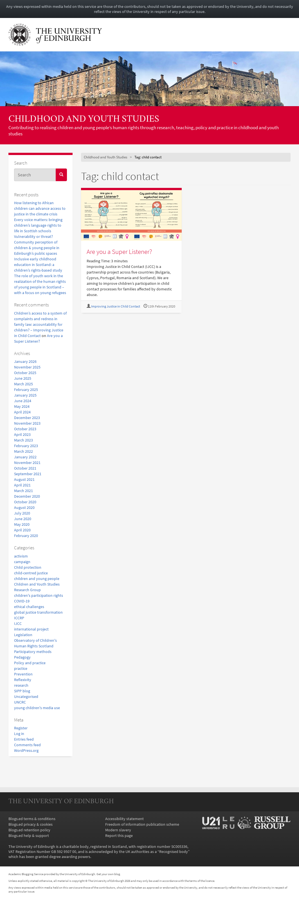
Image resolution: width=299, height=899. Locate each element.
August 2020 (24, 507)
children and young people (36, 578)
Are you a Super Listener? (119, 251)
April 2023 (22, 434)
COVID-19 (22, 601)
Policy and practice (30, 662)
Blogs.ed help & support (28, 835)
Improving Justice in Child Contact (115, 306)
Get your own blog (108, 874)
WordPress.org (26, 750)
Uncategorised (26, 696)
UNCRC (20, 702)
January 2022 (25, 456)
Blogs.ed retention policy (29, 829)
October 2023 (25, 428)
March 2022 (23, 451)
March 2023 (23, 440)
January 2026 (25, 361)
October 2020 (25, 501)
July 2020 (22, 513)
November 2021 (27, 462)
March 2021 (23, 490)
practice (20, 668)
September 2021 (27, 473)
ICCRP (19, 617)
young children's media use (37, 707)
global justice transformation (38, 612)
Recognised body (173, 851)
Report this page (119, 835)
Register (21, 727)
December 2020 (27, 496)
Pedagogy (22, 657)
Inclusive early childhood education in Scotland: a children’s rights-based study (38, 264)
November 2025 (27, 367)
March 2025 (23, 383)
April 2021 (22, 485)
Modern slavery (118, 829)
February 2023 (26, 445)
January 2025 (25, 395)
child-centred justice (31, 572)
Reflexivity (22, 679)
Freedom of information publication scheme (142, 824)
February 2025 (26, 389)
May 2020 (22, 524)
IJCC (18, 623)
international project (31, 629)
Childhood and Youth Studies (83, 119)
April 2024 (22, 412)
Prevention (23, 674)
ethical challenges (29, 606)
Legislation (23, 634)
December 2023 (27, 417)
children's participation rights (38, 595)
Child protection (27, 567)
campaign (22, 561)
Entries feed (24, 739)
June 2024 (22, 400)
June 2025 (22, 378)
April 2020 (22, 529)
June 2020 (22, 518)
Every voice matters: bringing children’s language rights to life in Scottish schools (38, 225)
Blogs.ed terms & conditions (31, 818)
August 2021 (24, 479)
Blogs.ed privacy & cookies (30, 824)
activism (21, 556)
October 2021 (25, 468)
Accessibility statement (124, 818)
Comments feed (27, 744)
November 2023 (27, 423)
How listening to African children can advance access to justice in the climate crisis (40, 208)
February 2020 (26, 535)
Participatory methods (32, 651)
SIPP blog (22, 690)
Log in (19, 733)
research (21, 685)
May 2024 (22, 406)
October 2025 (25, 372)
